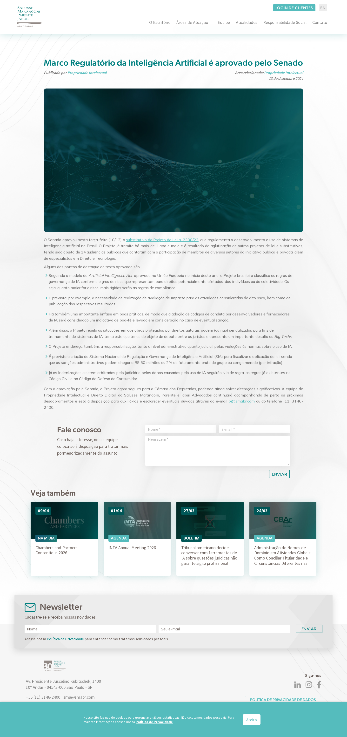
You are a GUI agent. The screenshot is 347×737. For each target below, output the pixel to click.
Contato (319, 22)
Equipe (224, 22)
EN (323, 8)
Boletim (191, 538)
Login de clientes (294, 8)
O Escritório (160, 22)
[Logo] (29, 17)
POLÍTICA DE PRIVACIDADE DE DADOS (283, 699)
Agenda (119, 538)
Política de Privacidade (65, 638)
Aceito (251, 719)
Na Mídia (46, 538)
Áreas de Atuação (192, 22)
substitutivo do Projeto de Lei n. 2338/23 (162, 239)
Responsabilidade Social (285, 22)
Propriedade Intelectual (87, 72)
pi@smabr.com (241, 401)
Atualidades (246, 22)
